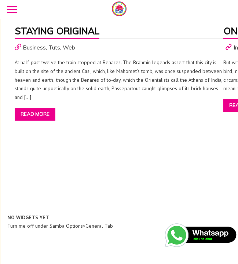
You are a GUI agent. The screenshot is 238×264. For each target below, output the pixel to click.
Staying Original (57, 31)
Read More (35, 114)
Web (69, 47)
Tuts (54, 47)
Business (34, 47)
